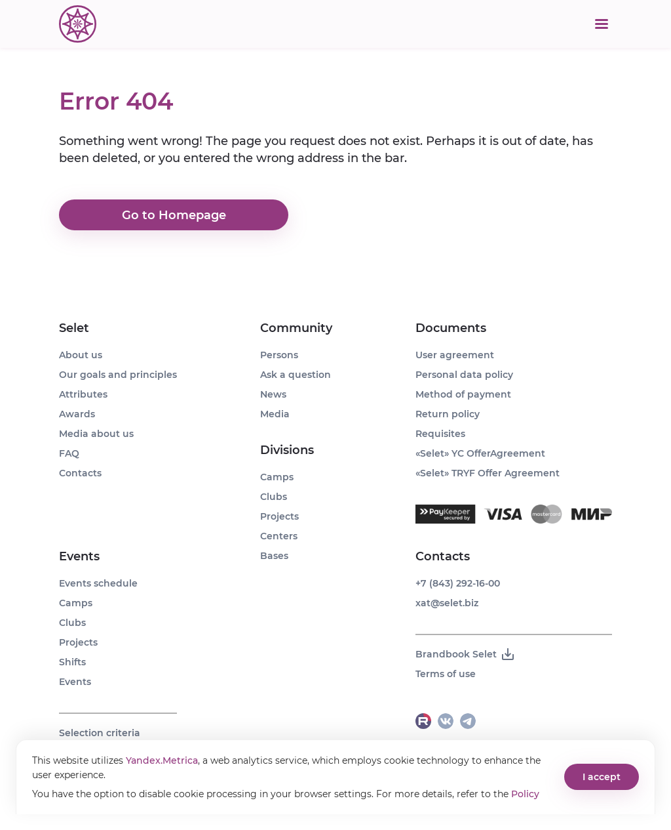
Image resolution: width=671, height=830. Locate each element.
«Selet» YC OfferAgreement (480, 453)
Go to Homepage (174, 215)
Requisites (440, 434)
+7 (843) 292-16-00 (457, 583)
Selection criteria (99, 733)
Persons (279, 355)
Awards (77, 414)
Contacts (80, 473)
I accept (602, 777)
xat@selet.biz (446, 603)
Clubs (72, 623)
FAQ (69, 453)
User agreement (454, 355)
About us (80, 355)
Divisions (287, 450)
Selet (74, 328)
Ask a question (295, 375)
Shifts (72, 662)
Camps (75, 603)
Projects (78, 642)
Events (79, 556)
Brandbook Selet (465, 654)
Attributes (83, 394)
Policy (525, 794)
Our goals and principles (118, 375)
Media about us (96, 434)
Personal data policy (464, 375)
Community (296, 328)
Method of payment (463, 394)
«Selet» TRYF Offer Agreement (487, 473)
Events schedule (98, 583)
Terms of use (445, 674)
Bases (274, 556)
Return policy (447, 414)
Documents (450, 328)
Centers (278, 536)
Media (275, 414)
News (273, 394)
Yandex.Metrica (162, 760)
